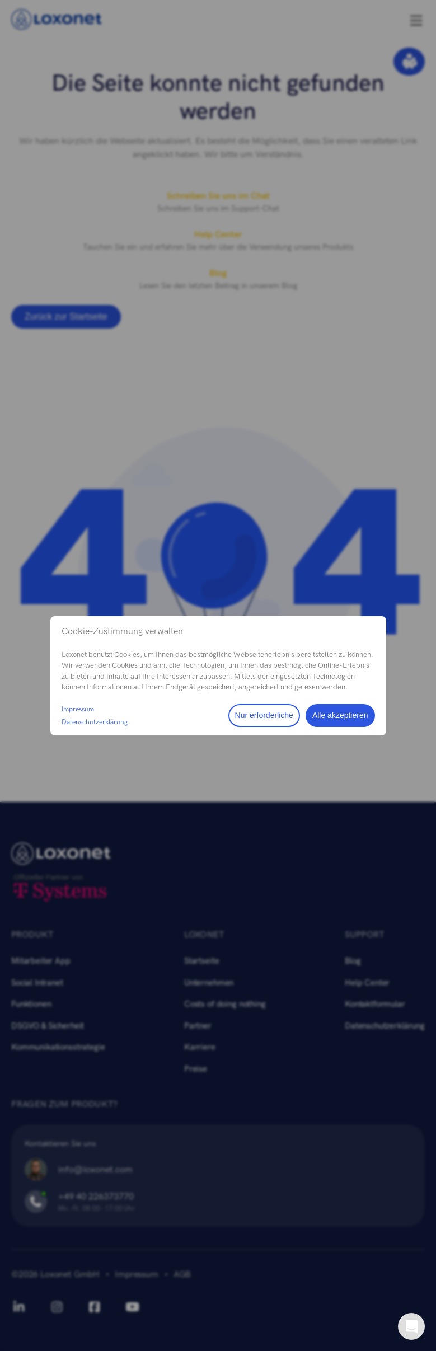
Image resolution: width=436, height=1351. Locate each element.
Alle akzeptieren (340, 715)
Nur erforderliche (264, 715)
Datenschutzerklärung (95, 722)
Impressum (78, 709)
